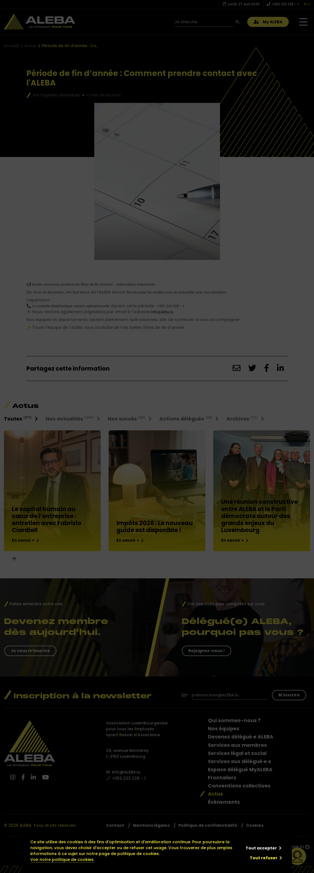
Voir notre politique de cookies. (62, 859)
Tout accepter (261, 848)
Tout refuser (264, 858)
